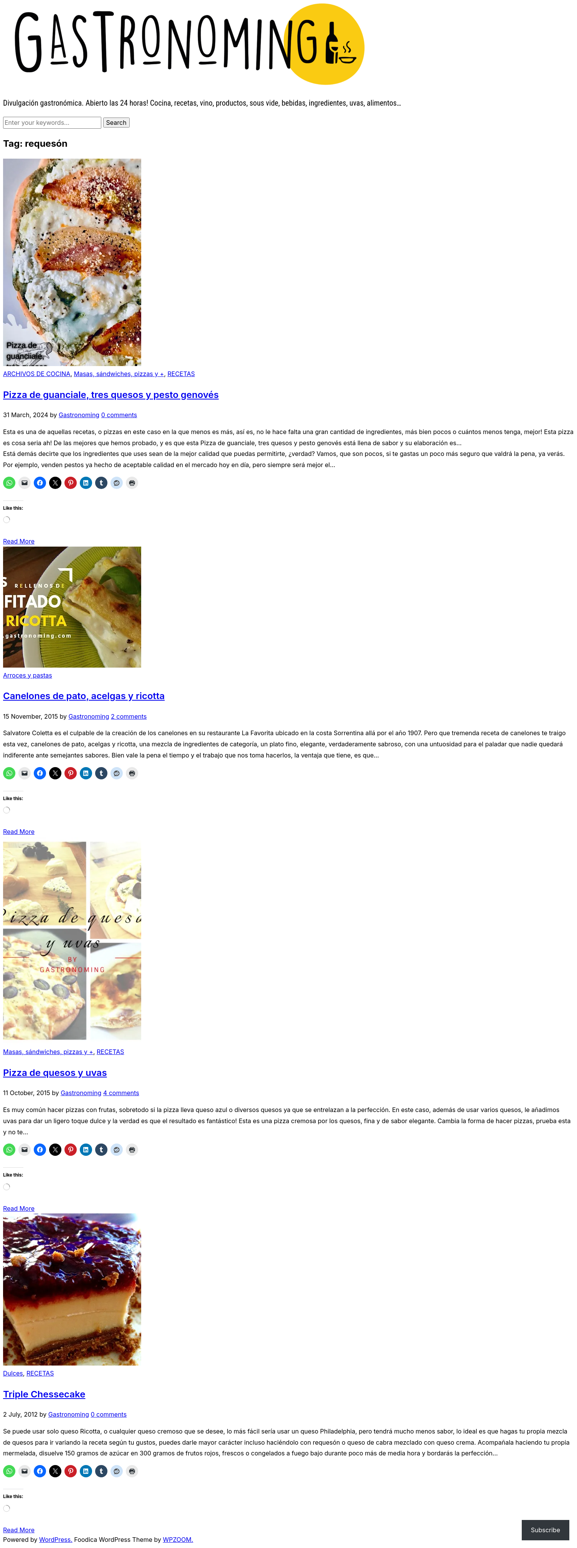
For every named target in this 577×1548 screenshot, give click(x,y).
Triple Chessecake (44, 1394)
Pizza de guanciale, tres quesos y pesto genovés (111, 394)
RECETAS (181, 374)
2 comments (129, 716)
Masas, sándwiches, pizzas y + (119, 374)
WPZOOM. (178, 1539)
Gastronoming (79, 415)
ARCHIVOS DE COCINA (36, 374)
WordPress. (56, 1539)
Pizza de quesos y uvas (55, 1072)
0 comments (119, 415)
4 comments (121, 1093)
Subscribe (545, 1530)
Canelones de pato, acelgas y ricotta (84, 695)
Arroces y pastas (27, 675)
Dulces (13, 1373)
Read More (19, 541)
